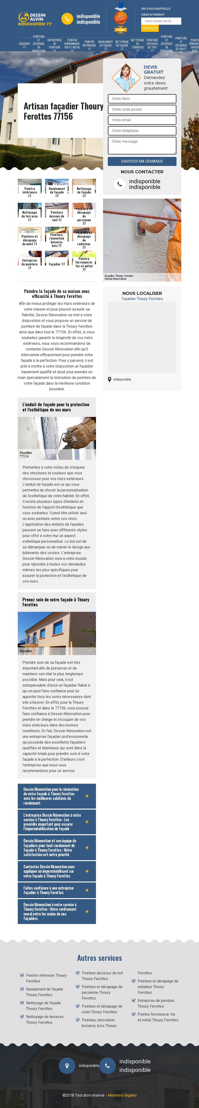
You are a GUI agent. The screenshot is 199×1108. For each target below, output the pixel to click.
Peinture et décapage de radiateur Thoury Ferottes (158, 987)
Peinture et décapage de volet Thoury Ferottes (102, 1009)
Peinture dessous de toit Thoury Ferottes (102, 976)
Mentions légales (122, 1095)
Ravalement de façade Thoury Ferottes (44, 992)
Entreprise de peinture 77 (55, 45)
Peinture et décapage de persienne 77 (166, 45)
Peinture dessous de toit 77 (152, 45)
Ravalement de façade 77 (105, 45)
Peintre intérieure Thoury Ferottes (46, 978)
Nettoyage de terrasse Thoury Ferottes (44, 1019)
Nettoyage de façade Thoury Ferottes (43, 1006)
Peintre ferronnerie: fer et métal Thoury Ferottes (158, 1017)
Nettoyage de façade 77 (122, 45)
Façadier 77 (24, 45)
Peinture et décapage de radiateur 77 (38, 45)
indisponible (88, 16)
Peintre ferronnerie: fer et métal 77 (72, 45)
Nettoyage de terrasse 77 (137, 45)
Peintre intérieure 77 (89, 45)
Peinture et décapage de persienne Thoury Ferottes (102, 992)
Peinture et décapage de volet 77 (181, 45)
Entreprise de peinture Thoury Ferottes (156, 1003)
